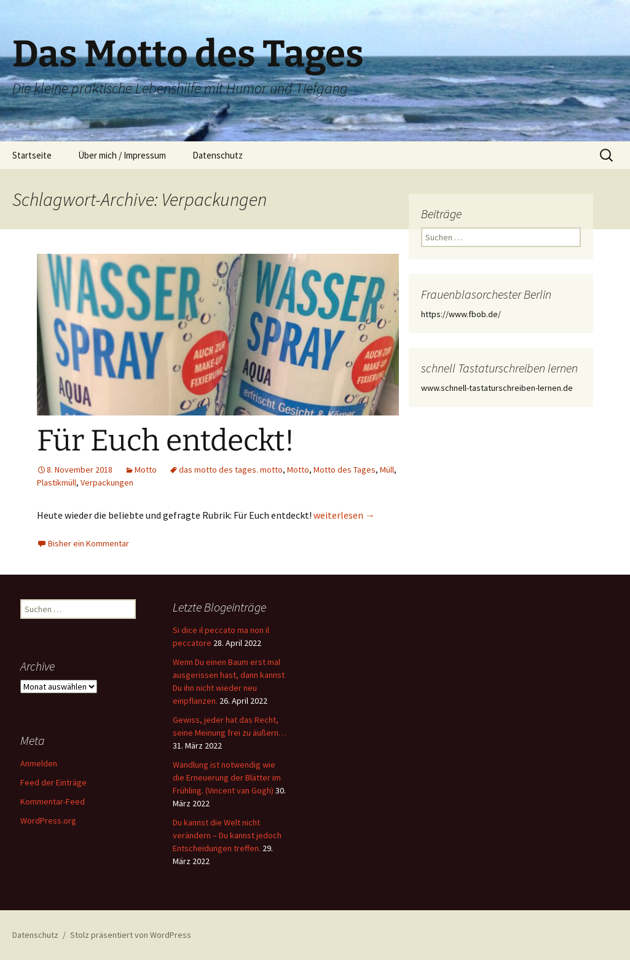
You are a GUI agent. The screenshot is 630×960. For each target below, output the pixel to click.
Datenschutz (217, 155)
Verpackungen (107, 482)
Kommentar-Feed (52, 801)
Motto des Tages (344, 469)
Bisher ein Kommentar (88, 543)
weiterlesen (344, 515)
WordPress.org (48, 820)
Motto (146, 469)
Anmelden (38, 763)
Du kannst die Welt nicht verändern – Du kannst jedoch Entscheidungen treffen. (227, 835)
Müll (387, 469)
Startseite (32, 155)
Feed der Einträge (53, 782)
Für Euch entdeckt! (165, 440)
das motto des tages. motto (231, 469)
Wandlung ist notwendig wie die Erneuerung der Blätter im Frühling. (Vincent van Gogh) (227, 777)
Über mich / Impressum (122, 155)
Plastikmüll (56, 482)
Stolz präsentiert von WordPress (130, 934)
